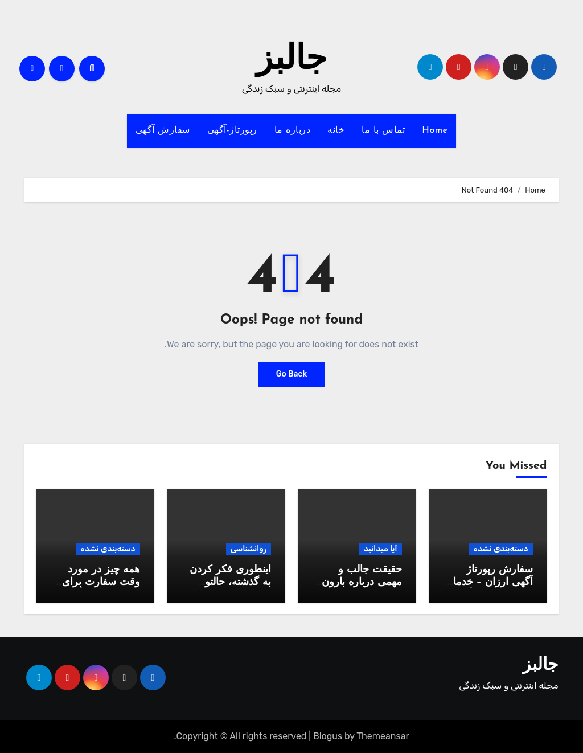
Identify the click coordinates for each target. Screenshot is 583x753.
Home (434, 130)
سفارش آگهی (163, 130)
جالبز (291, 60)
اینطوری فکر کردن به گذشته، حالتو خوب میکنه (230, 582)
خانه (335, 130)
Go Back (291, 374)
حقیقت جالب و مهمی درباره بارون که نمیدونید (362, 582)
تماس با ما (383, 130)
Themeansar (382, 736)
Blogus (327, 736)
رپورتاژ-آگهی (232, 130)
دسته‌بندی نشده (501, 549)
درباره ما (292, 130)
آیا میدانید (380, 549)
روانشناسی (248, 549)
